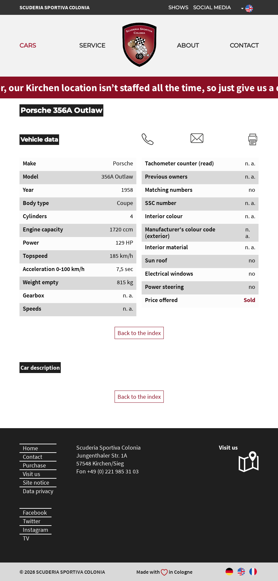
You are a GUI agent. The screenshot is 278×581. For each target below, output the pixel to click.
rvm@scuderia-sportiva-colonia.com (197, 138)
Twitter (31, 521)
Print (253, 139)
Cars (27, 45)
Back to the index (139, 333)
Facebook (35, 512)
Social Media (212, 7)
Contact (244, 45)
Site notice (36, 482)
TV (26, 538)
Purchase (34, 465)
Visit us (31, 474)
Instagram (35, 529)
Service (92, 45)
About (188, 45)
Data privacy (38, 491)
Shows (178, 7)
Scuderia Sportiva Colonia (54, 7)
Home (30, 448)
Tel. (148, 139)
